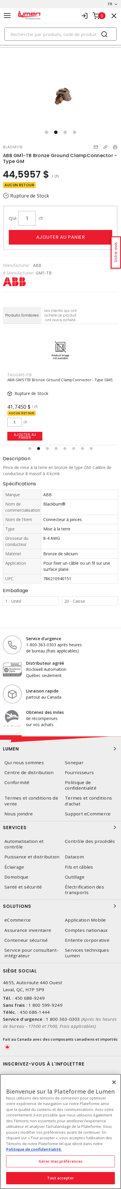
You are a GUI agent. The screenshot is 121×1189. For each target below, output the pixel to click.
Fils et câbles (79, 867)
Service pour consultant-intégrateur (31, 952)
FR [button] (110, 3)
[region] (60, 1131)
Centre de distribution (29, 772)
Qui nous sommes (24, 762)
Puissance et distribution (31, 857)
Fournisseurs (79, 772)
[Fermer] (114, 1082)
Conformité (17, 782)
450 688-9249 (30, 998)
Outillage (74, 877)
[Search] (60, 34)
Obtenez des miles (45, 712)
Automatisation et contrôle (24, 844)
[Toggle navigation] (7, 15)
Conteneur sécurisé (26, 940)
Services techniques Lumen (87, 952)
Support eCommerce (87, 814)
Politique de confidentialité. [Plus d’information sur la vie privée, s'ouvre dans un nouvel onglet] (34, 1149)
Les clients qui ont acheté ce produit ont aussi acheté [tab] (60, 315)
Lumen (60, 748)
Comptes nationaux (86, 930)
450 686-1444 (35, 1012)
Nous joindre (18, 814)
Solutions (60, 906)
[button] (46, 132)
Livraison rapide (42, 691)
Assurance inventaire (27, 930)
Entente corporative (87, 940)
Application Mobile (85, 920)
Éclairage (14, 867)
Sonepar (74, 762)
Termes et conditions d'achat (88, 800)
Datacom (74, 857)
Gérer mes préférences (61, 1161)
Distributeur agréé (45, 663)
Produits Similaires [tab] (22, 315)
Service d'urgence (43, 638)
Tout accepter (60, 1178)
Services (60, 827)
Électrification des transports (84, 889)
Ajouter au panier (60, 237)
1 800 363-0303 (63, 1019)
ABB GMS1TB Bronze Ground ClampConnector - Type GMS (60, 379)
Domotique (16, 877)
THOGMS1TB (19, 374)
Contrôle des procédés (90, 841)
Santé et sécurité (23, 887)
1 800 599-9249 (45, 1005)
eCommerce (17, 920)
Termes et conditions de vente (31, 800)
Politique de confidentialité (80, 785)
